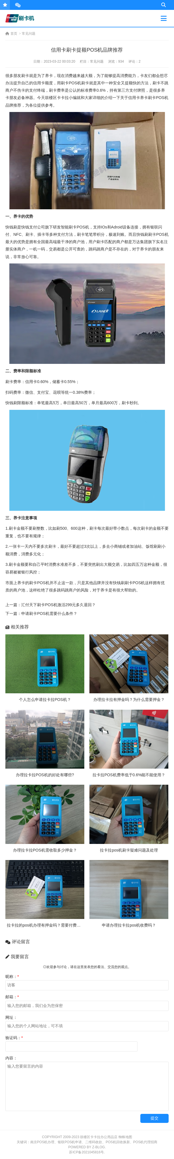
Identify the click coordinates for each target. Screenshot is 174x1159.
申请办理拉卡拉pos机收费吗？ (129, 925)
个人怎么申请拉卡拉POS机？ (45, 699)
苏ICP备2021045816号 (86, 1152)
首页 (11, 34)
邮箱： (12, 997)
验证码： (14, 1037)
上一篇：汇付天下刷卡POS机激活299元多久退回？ (50, 604)
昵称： (12, 976)
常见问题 (28, 34)
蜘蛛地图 (125, 1137)
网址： (11, 1017)
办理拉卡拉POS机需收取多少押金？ (45, 850)
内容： (11, 1058)
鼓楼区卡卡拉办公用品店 (98, 1137)
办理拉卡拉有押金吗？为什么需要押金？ (129, 699)
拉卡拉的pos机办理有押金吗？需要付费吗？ (46, 925)
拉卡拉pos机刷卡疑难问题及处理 (129, 850)
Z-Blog (98, 1147)
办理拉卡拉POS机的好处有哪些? (45, 775)
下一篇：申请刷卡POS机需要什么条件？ (41, 613)
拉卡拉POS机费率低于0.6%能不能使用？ (129, 775)
